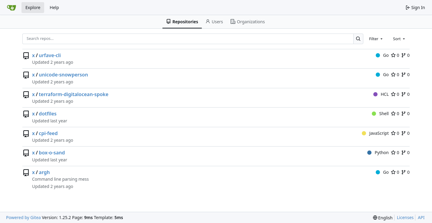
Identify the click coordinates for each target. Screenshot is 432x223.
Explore (32, 7)
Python (378, 152)
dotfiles (48, 114)
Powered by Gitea (23, 217)
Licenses (405, 217)
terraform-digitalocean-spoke (73, 94)
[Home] (11, 7)
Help (54, 7)
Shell (380, 113)
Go (382, 55)
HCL (381, 94)
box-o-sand (52, 153)
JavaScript (375, 133)
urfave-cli (50, 55)
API (421, 217)
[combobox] (376, 38)
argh (44, 172)
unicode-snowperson (63, 75)
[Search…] (358, 39)
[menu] (383, 218)
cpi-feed (48, 133)
